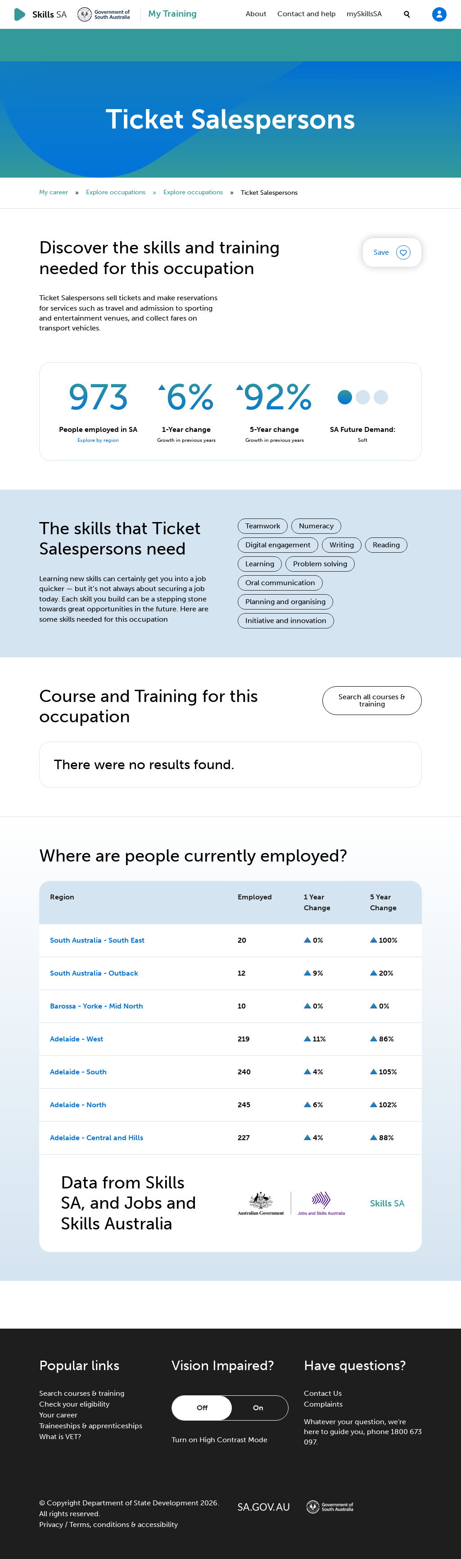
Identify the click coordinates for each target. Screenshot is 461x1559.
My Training (172, 13)
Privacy (51, 1524)
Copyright (64, 1503)
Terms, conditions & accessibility (123, 1524)
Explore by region (98, 440)
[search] (407, 14)
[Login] (439, 14)
